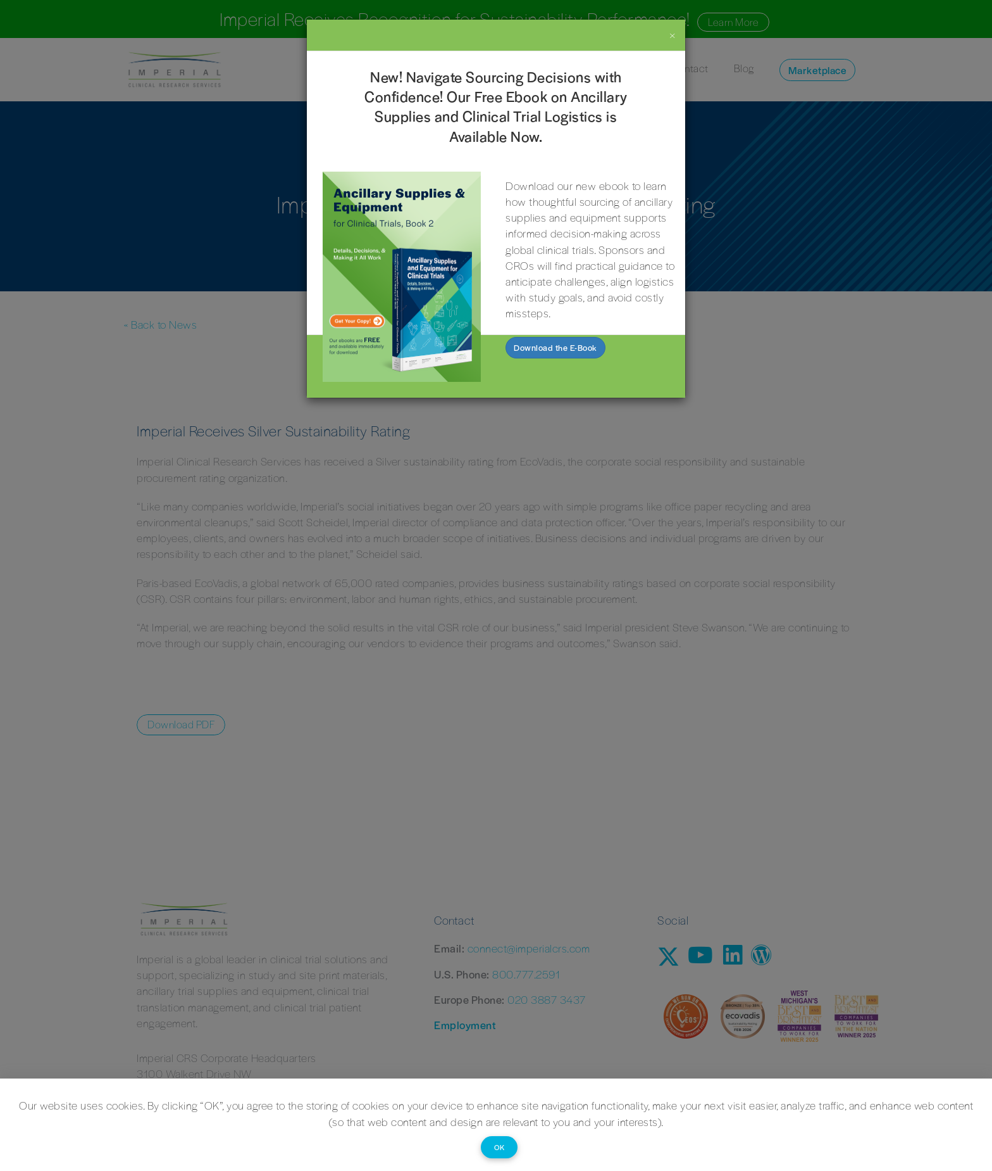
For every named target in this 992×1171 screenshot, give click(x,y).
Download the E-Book (555, 347)
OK (499, 1147)
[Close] (672, 34)
